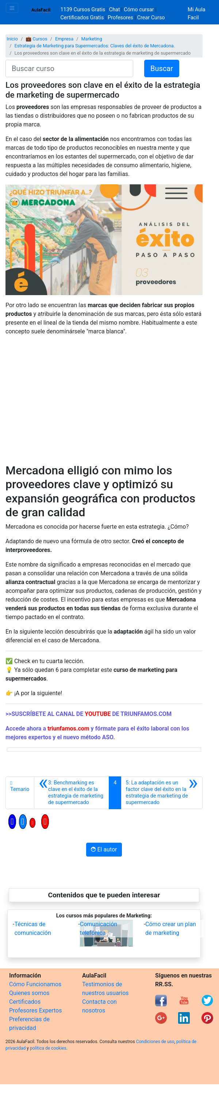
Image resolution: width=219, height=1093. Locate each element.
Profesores (120, 18)
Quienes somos (29, 993)
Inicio (12, 39)
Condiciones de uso (155, 1041)
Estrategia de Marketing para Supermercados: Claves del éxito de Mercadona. (94, 45)
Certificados (25, 1001)
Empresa (64, 39)
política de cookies (48, 1048)
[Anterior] (72, 792)
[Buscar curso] (69, 68)
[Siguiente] (162, 792)
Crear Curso (151, 18)
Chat (114, 10)
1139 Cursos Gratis (84, 10)
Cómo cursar (139, 10)
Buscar (161, 68)
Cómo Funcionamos (35, 984)
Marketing (91, 39)
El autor (104, 849)
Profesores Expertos (35, 1010)
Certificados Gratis (82, 18)
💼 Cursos (36, 39)
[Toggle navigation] (12, 8)
